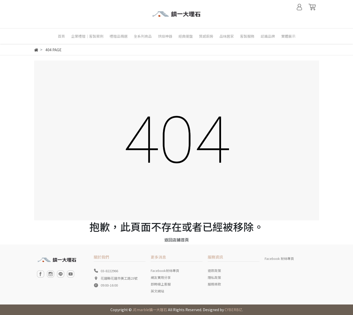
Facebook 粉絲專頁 (279, 258)
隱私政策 (214, 277)
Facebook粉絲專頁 (165, 270)
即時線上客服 (161, 284)
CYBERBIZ (233, 309)
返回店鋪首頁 (176, 240)
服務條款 (214, 284)
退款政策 (214, 270)
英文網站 (157, 291)
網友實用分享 (161, 277)
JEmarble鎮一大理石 (149, 309)
